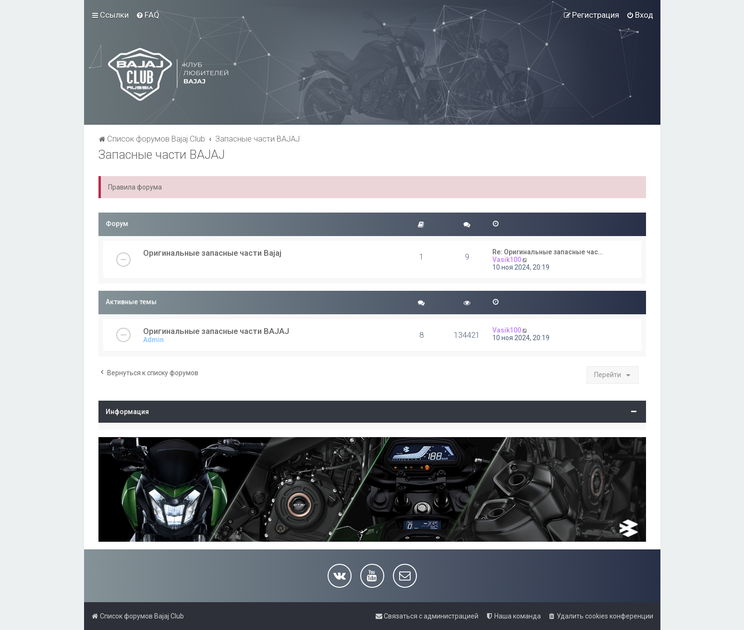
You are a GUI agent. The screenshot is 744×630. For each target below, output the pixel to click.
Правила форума (135, 187)
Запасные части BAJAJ (161, 155)
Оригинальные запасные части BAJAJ (216, 331)
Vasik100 (506, 259)
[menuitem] (147, 15)
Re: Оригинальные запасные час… (547, 252)
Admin (153, 340)
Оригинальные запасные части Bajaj (212, 253)
